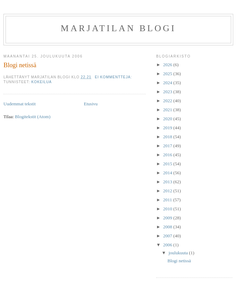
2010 (168, 208)
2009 (168, 217)
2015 (168, 163)
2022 (168, 100)
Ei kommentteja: (114, 77)
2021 (168, 109)
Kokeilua (41, 82)
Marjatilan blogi (118, 28)
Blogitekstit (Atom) (32, 116)
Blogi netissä (19, 65)
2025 (168, 73)
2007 (168, 235)
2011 (168, 199)
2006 (168, 244)
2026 (168, 64)
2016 (168, 154)
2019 (168, 127)
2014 (168, 172)
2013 (168, 181)
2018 (168, 136)
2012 (168, 190)
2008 (168, 226)
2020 (168, 118)
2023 (168, 91)
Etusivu (91, 103)
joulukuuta (179, 252)
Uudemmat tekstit (19, 103)
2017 (168, 145)
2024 (168, 82)
